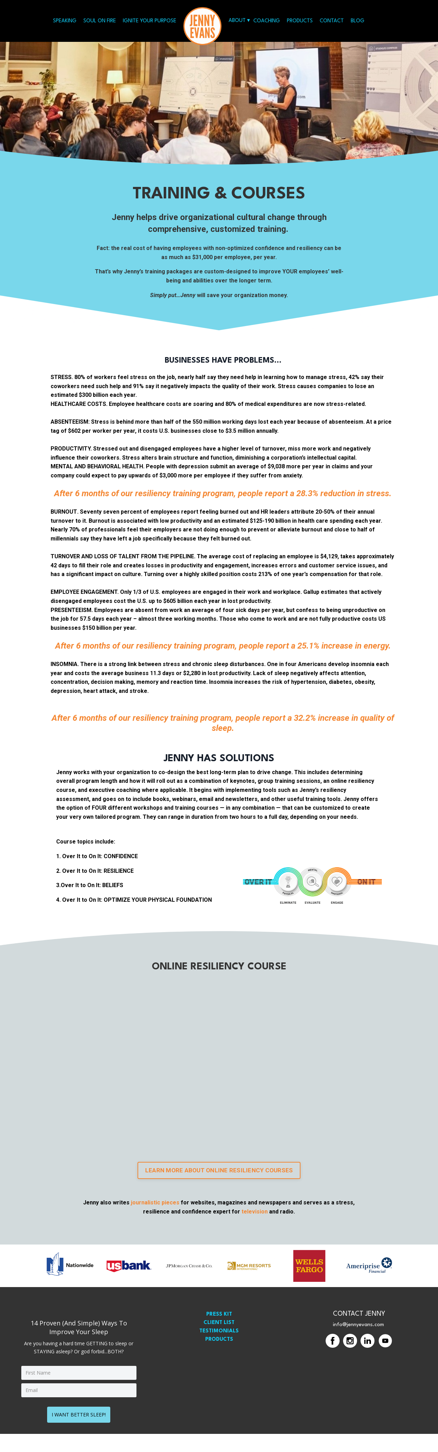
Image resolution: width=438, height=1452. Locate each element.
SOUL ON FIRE (99, 21)
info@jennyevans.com (358, 1345)
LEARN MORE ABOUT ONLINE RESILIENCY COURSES (219, 1190)
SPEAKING (64, 21)
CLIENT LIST (219, 1343)
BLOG (357, 21)
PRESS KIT (219, 1335)
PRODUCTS (300, 21)
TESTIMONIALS (219, 1351)
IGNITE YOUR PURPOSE (149, 21)
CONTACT (332, 21)
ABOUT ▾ (239, 20)
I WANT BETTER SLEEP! (79, 1432)
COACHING (266, 21)
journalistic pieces (156, 1223)
